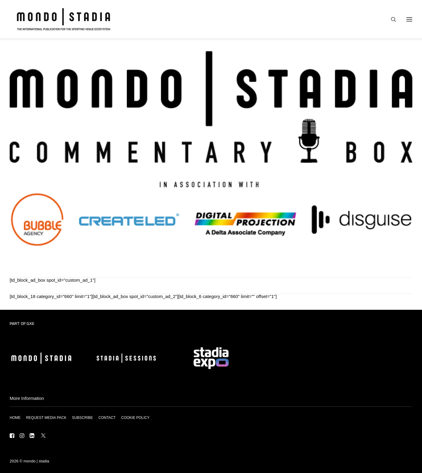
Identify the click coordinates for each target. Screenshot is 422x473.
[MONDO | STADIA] (60, 20)
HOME (15, 418)
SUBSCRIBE (82, 418)
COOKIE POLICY (135, 418)
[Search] (390, 20)
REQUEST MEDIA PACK (46, 418)
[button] (12, 436)
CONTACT (106, 418)
